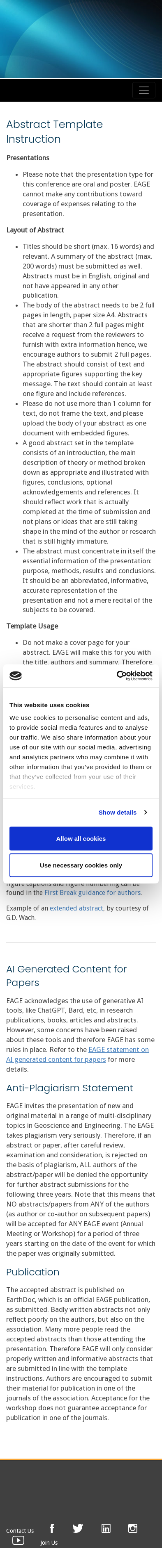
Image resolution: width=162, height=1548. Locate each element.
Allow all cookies (81, 838)
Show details (118, 812)
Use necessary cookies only (81, 865)
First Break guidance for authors (92, 893)
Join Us (49, 1542)
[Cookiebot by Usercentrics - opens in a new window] (117, 676)
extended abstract (76, 908)
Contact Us (20, 1531)
